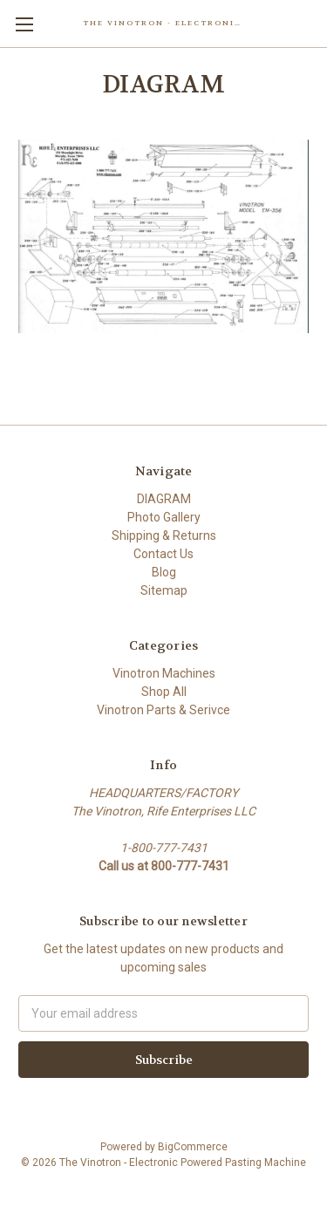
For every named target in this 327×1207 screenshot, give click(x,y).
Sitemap (163, 590)
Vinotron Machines (163, 673)
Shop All (164, 692)
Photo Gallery (164, 517)
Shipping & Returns (164, 535)
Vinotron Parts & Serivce (163, 710)
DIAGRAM (164, 499)
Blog (164, 572)
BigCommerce (193, 1147)
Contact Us (163, 554)
